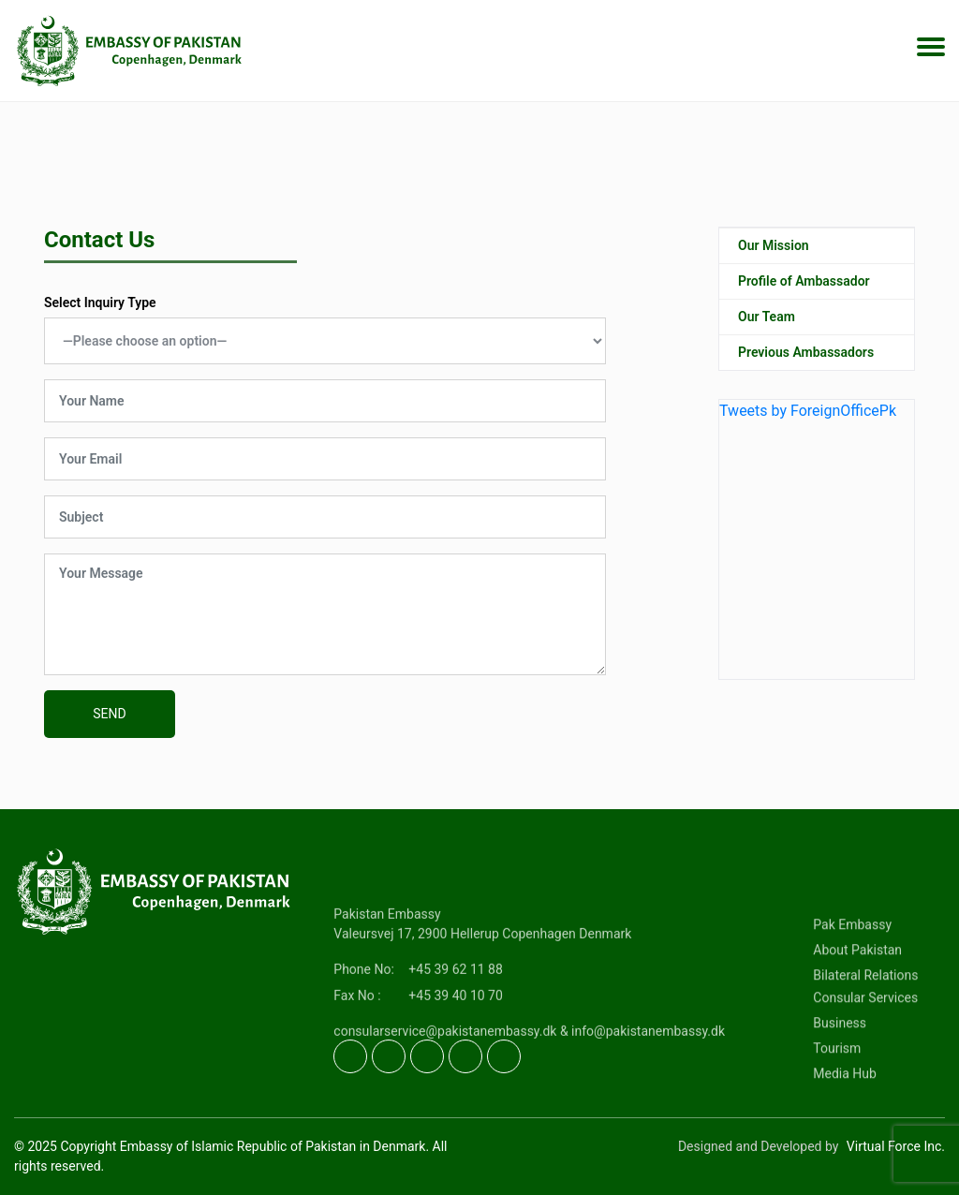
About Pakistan (857, 994)
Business (839, 1067)
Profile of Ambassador (804, 288)
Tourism (837, 1092)
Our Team (766, 324)
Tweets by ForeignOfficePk (807, 418)
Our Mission (773, 252)
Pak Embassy (852, 969)
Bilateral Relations (865, 1019)
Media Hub (845, 1118)
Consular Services (865, 1042)
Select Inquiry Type (100, 302)
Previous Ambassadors (806, 359)
